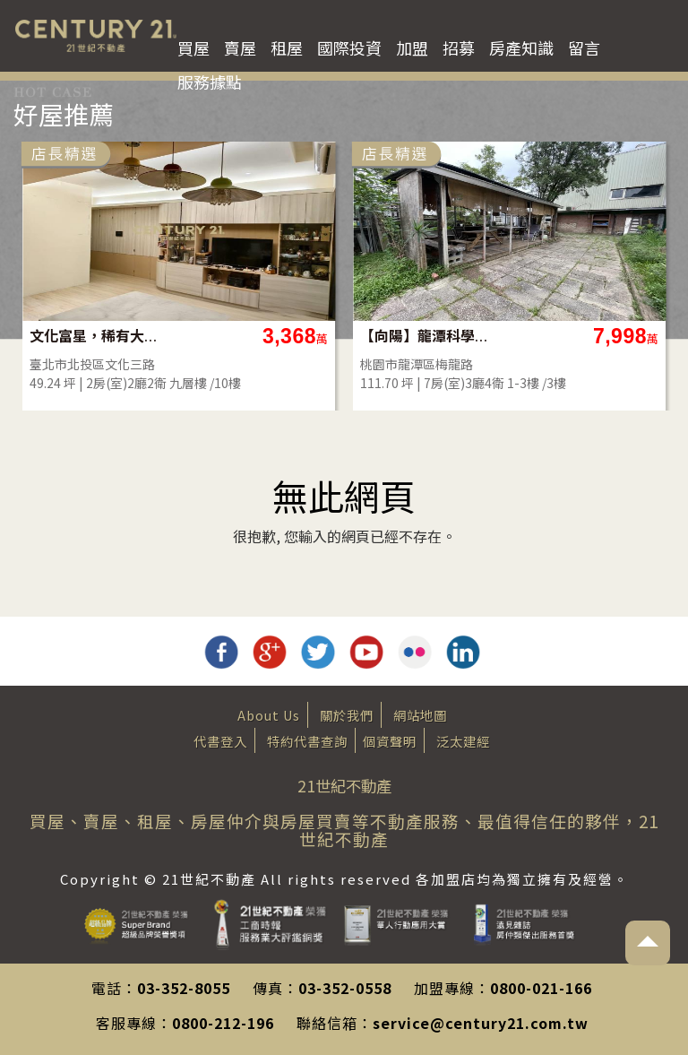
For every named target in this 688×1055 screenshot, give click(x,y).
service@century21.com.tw (481, 1022)
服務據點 (209, 81)
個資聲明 (390, 740)
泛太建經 (463, 740)
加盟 (412, 47)
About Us (268, 714)
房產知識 (521, 47)
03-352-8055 (183, 988)
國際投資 (349, 47)
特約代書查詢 (307, 740)
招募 (459, 47)
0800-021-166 (541, 988)
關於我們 (347, 714)
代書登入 (220, 740)
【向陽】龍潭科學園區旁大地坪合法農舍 (425, 335)
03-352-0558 (344, 988)
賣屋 (240, 47)
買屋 (193, 47)
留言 (584, 47)
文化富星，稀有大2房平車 (94, 335)
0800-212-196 (223, 1022)
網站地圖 (420, 714)
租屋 (287, 47)
